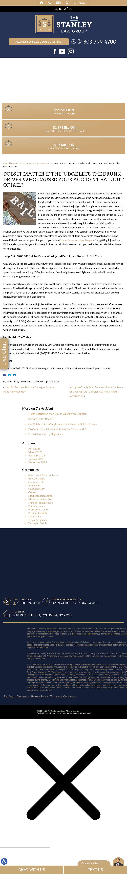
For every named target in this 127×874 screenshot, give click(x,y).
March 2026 (35, 451)
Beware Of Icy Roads (40, 418)
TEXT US (95, 869)
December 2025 (37, 462)
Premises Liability (38, 509)
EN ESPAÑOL (63, 8)
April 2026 (34, 448)
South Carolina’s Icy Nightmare (45, 434)
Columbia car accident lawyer (76, 240)
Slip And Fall (35, 516)
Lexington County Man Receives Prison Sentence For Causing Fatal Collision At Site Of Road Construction (95, 391)
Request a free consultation (38, 41)
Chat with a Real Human (90, 865)
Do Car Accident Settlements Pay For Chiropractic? (57, 429)
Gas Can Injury (36, 488)
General (32, 492)
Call (50, 3)
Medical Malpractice (40, 495)
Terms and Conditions (20, 696)
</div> (25, 860)
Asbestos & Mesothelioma (43, 475)
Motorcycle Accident (40, 499)
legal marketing (61, 713)
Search (67, 3)
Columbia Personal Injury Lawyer (17, 163)
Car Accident (45, 163)
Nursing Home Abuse (40, 502)
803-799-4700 (99, 42)
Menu (82, 2)
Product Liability (37, 512)
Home (42, 3)
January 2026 (35, 458)
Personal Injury (36, 505)
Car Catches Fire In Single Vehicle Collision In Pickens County (62, 423)
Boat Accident (36, 478)
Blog (36, 163)
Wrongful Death (37, 523)
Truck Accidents (37, 519)
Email (58, 3)
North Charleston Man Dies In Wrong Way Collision (57, 413)
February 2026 (36, 455)
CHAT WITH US (31, 869)
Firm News (34, 485)
